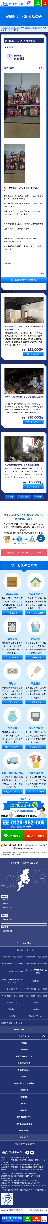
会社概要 (24, 1096)
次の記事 (37, 496)
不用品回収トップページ (24, 950)
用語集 (24, 1076)
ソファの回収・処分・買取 (36, 989)
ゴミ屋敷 (12, 1016)
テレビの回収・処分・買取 (36, 963)
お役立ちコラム (24, 1069)
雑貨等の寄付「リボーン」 (12, 1022)
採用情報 (24, 1110)
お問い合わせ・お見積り (24, 1083)
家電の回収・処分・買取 (12, 956)
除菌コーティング (36, 1016)
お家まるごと (12, 1002)
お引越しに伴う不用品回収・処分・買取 (12, 981)
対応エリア (24, 1090)
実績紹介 (24, 1049)
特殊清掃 (36, 981)
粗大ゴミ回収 (12, 989)
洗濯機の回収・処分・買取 (12, 963)
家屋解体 (36, 1009)
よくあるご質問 (24, 1063)
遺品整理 (12, 1009)
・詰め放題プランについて (24, 1144)
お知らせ (24, 1103)
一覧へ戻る (24, 496)
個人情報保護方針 (24, 1117)
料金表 (24, 1042)
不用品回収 (9, 47)
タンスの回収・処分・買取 (36, 995)
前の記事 (10, 496)
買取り (36, 1002)
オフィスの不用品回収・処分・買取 (36, 971)
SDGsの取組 (24, 1130)
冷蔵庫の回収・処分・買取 (36, 956)
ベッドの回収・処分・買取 (12, 995)
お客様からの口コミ (24, 1056)
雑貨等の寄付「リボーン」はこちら (24, 552)
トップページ (24, 1036)
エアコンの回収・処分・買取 (12, 971)
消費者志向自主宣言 (24, 1123)
